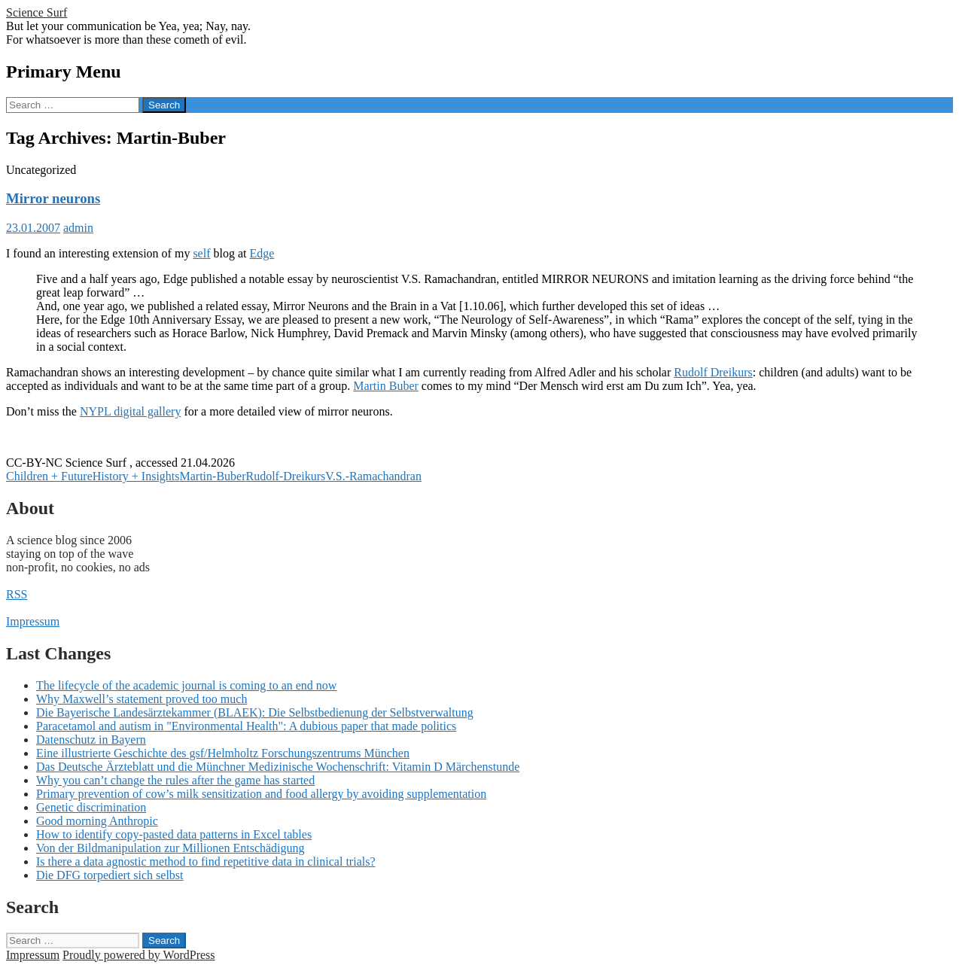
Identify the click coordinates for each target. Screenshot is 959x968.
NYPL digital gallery (130, 411)
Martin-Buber (213, 476)
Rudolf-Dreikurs (285, 476)
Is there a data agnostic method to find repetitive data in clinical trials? (206, 861)
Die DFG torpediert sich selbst (110, 875)
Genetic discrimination (91, 807)
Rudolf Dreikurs (713, 372)
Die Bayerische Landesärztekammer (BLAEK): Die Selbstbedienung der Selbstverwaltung (254, 712)
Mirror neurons (53, 198)
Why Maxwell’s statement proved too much (141, 699)
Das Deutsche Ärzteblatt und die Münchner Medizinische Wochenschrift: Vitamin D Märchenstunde (277, 766)
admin (78, 227)
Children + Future (49, 476)
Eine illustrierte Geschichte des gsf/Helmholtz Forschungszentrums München (222, 753)
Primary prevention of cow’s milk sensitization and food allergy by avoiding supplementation (261, 793)
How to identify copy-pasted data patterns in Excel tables (174, 834)
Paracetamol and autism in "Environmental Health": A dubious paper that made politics (246, 726)
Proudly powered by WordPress (138, 954)
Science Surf (36, 12)
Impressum (32, 621)
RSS (16, 594)
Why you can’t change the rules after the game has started (175, 780)
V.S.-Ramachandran (373, 476)
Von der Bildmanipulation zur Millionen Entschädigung (170, 848)
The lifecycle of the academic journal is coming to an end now (186, 685)
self (201, 253)
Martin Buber (386, 385)
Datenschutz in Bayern (91, 739)
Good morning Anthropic (97, 820)
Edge (262, 253)
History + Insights (136, 476)
